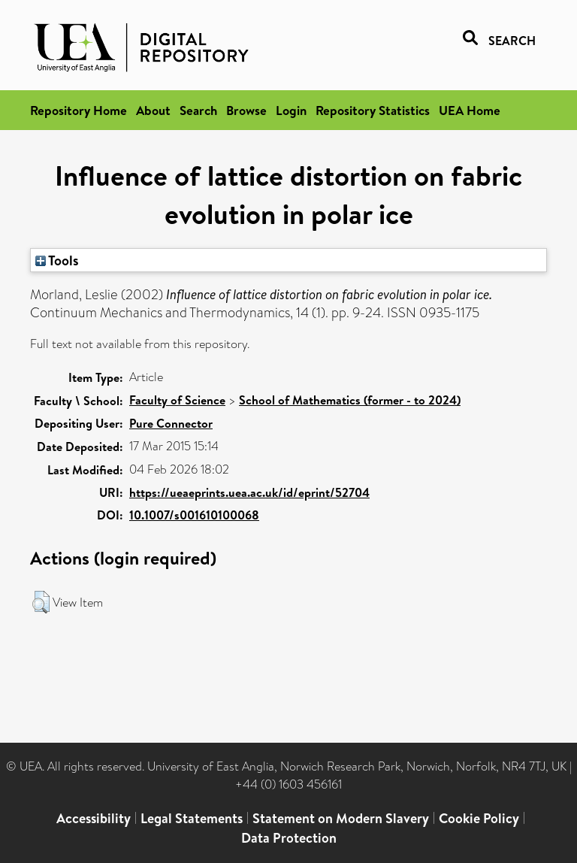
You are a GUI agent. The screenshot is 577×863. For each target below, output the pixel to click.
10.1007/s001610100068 (194, 515)
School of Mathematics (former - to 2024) (350, 400)
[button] (41, 602)
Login (291, 110)
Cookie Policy (479, 818)
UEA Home (469, 110)
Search (198, 110)
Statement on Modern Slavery (340, 818)
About (153, 110)
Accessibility (93, 818)
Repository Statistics (373, 110)
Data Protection (289, 837)
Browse (246, 110)
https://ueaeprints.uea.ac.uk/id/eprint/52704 (249, 492)
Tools (57, 260)
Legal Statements (191, 818)
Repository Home (78, 110)
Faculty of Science (177, 400)
